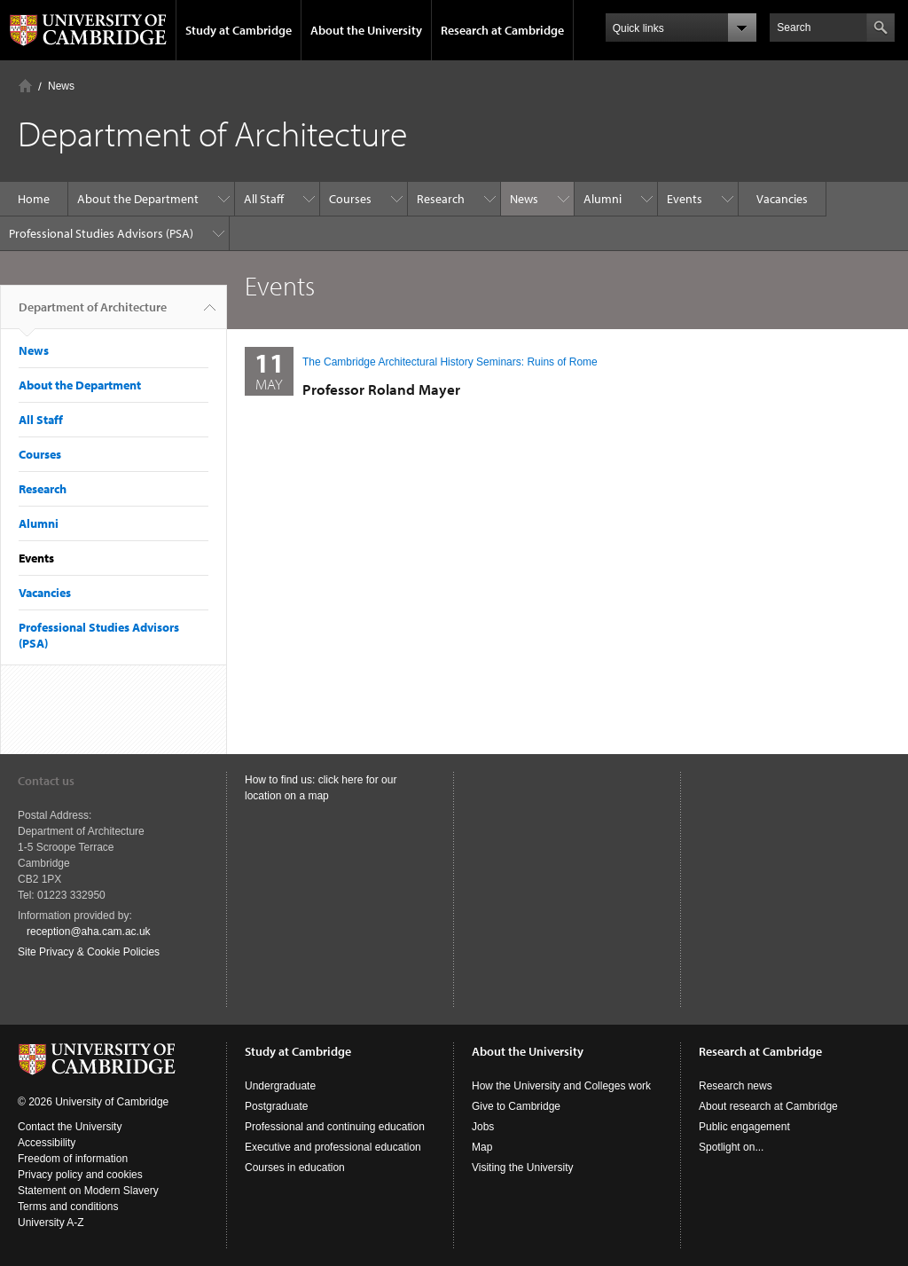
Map (482, 1147)
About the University (366, 30)
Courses (350, 199)
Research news (735, 1086)
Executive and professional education (333, 1147)
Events (684, 199)
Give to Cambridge (516, 1106)
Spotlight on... (731, 1147)
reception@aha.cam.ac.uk (89, 931)
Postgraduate (276, 1106)
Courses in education (295, 1167)
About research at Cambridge (768, 1106)
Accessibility (46, 1142)
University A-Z (51, 1222)
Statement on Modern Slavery (88, 1190)
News (61, 86)
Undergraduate (280, 1086)
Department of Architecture (93, 314)
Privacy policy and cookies (80, 1174)
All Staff (264, 199)
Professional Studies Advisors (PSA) (101, 233)
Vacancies (782, 199)
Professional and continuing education (335, 1127)
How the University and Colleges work (561, 1086)
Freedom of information (73, 1158)
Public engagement (744, 1127)
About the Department (138, 199)
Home (25, 85)
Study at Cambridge (238, 30)
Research (441, 199)
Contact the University (69, 1127)
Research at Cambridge (502, 30)
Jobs (483, 1127)
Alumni (602, 199)
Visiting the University (523, 1167)
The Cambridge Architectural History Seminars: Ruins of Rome (450, 362)
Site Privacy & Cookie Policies (89, 952)
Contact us (46, 781)
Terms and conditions (68, 1206)
